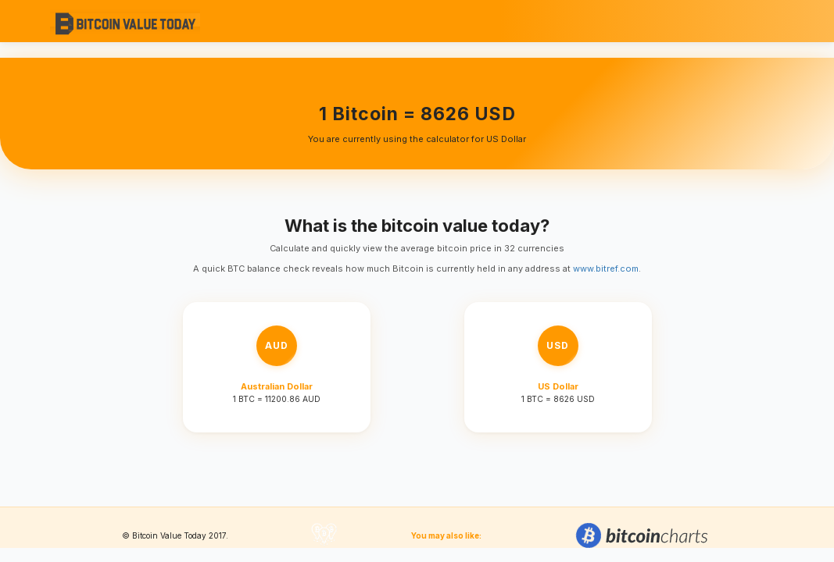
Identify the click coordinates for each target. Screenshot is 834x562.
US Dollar (558, 386)
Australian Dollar (277, 386)
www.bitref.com (606, 268)
